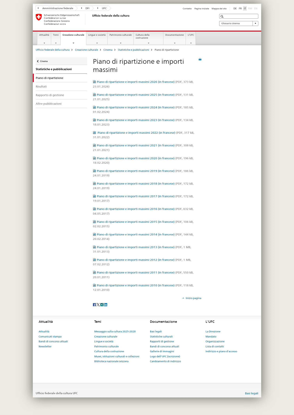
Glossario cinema (238, 23)
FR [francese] (240, 8)
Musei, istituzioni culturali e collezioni (116, 356)
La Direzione (213, 331)
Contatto (187, 8)
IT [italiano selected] (245, 8)
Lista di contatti (215, 346)
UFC (102, 8)
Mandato (211, 336)
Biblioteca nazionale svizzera (111, 361)
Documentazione (174, 34)
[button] (222, 16)
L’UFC (191, 34)
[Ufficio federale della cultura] (91, 19)
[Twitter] (98, 304)
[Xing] (102, 304)
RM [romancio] (250, 8)
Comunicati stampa (50, 336)
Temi (56, 34)
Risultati (41, 86)
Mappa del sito (219, 8)
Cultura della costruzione (143, 36)
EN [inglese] (256, 8)
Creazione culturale (74, 36)
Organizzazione (215, 341)
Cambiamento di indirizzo (165, 361)
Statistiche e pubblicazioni (133, 49)
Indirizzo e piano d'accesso (221, 351)
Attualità (44, 34)
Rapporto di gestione (50, 95)
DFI (85, 8)
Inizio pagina (193, 298)
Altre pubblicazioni (48, 103)
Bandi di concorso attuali (53, 341)
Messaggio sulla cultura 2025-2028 (115, 331)
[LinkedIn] (105, 304)
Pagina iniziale (201, 8)
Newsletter (45, 346)
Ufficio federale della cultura (52, 49)
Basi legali (156, 331)
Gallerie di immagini (162, 351)
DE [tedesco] (235, 8)
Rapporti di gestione (162, 341)
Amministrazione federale (55, 8)
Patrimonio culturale (121, 34)
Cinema (107, 49)
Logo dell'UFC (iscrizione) (165, 356)
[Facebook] (95, 304)
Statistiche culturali (161, 336)
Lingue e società (97, 34)
